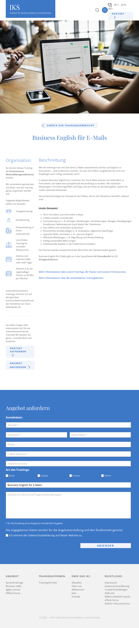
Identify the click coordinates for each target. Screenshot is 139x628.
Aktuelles (77, 582)
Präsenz (76, 475)
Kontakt (118, 13)
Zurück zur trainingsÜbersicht (70, 125)
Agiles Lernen (13, 589)
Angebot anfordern (18, 365)
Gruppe (44, 475)
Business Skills (13, 586)
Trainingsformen (48, 582)
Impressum (111, 582)
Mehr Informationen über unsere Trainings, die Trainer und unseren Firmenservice (82, 271)
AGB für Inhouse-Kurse (117, 603)
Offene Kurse (13, 593)
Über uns (77, 586)
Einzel (12, 475)
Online (107, 475)
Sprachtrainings (14, 582)
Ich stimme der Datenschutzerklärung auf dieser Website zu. (45, 535)
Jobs (74, 593)
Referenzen (78, 589)
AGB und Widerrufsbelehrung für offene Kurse (118, 597)
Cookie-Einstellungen (116, 589)
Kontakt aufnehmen (18, 350)
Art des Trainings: (18, 469)
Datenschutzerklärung (117, 586)
